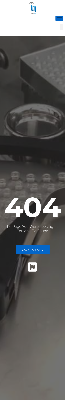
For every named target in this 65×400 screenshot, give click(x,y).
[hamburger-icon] (59, 18)
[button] (61, 27)
